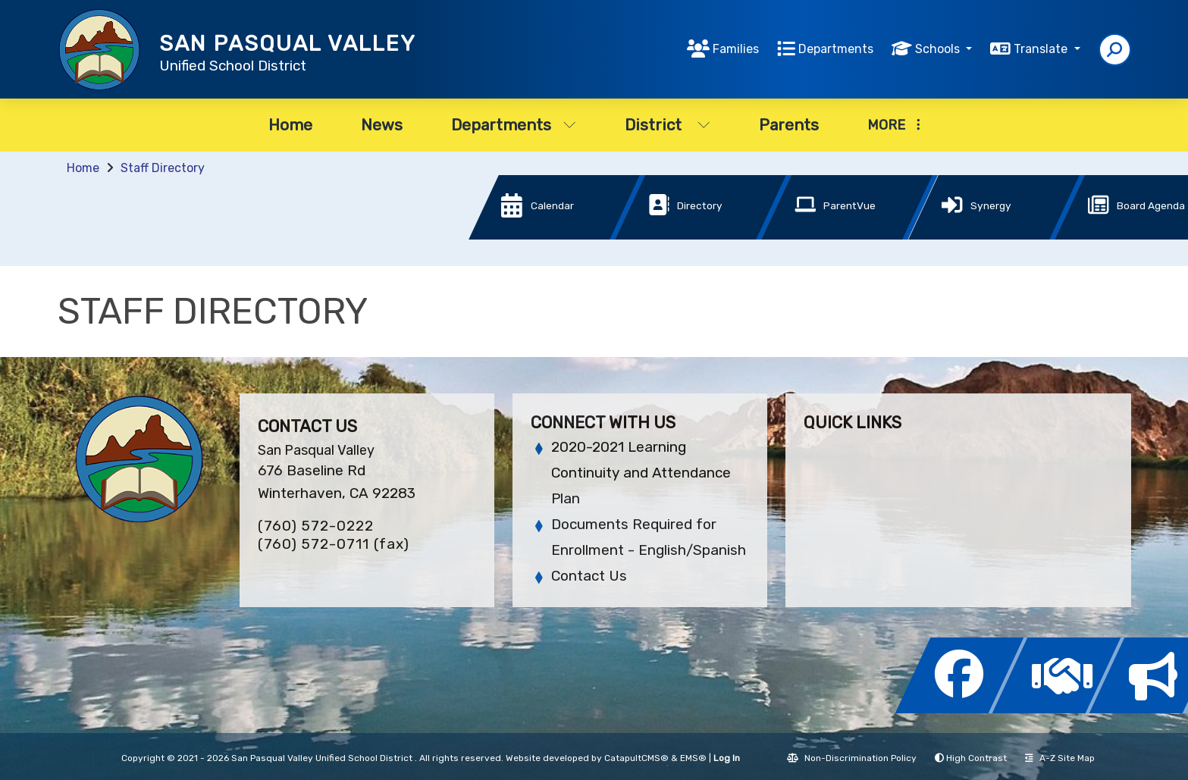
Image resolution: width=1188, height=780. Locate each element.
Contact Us (589, 575)
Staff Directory (163, 168)
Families (736, 49)
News (382, 124)
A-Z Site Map (1060, 758)
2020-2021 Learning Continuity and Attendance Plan (641, 472)
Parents (789, 124)
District (667, 124)
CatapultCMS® (636, 758)
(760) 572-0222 (316, 525)
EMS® (693, 758)
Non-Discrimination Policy (852, 758)
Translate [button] (1042, 49)
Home (290, 124)
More (893, 125)
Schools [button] (939, 49)
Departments (835, 49)
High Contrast (976, 758)
